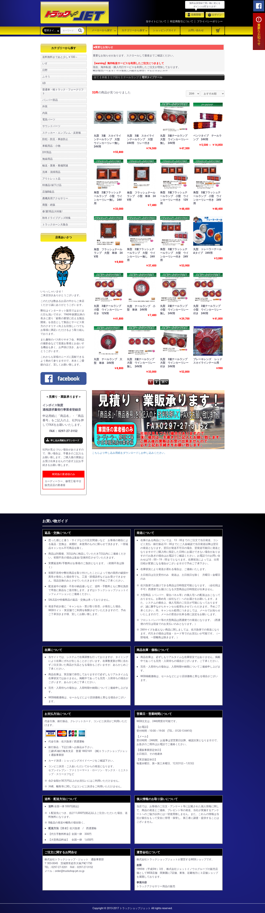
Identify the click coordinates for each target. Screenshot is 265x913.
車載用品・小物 (51, 145)
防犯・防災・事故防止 (55, 139)
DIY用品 (46, 152)
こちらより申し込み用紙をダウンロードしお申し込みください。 (129, 452)
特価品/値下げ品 (51, 185)
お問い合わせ (196, 30)
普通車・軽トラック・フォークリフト (63, 91)
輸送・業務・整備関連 (55, 165)
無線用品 (47, 158)
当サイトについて (156, 21)
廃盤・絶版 (48, 204)
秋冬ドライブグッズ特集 (56, 217)
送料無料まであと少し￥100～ (60, 56)
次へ (164, 381)
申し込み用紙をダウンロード (65, 440)
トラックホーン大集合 (55, 224)
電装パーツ (48, 119)
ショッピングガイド (164, 30)
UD (44, 83)
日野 (44, 70)
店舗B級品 (48, 191)
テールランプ (135, 77)
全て (97, 77)
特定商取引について (181, 21)
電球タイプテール (158, 77)
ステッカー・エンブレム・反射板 (61, 132)
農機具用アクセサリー (55, 198)
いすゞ (46, 63)
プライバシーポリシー (210, 21)
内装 (44, 112)
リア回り (117, 77)
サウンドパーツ (51, 126)
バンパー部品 (50, 99)
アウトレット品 (51, 178)
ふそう (46, 76)
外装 (44, 106)
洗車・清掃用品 (51, 171)
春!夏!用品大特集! (52, 211)
